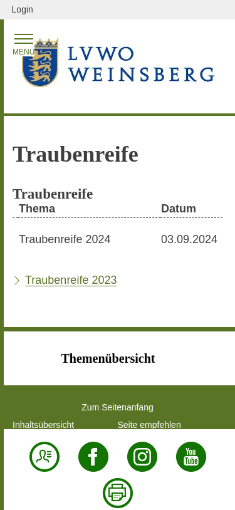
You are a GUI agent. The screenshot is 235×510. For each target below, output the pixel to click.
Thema (37, 208)
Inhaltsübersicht (43, 425)
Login (22, 9)
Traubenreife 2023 (71, 280)
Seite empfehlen (149, 425)
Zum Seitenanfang (117, 407)
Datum (178, 208)
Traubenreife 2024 (64, 239)
